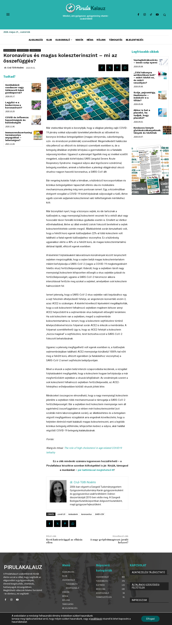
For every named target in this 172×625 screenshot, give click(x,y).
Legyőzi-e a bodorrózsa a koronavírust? (13, 105)
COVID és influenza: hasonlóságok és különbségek (17, 120)
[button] (164, 15)
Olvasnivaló (9, 50)
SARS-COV (99, 514)
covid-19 (61, 514)
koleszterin (73, 514)
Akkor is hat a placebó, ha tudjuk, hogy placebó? (142, 114)
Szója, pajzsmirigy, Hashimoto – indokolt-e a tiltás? (145, 96)
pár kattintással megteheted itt (96, 470)
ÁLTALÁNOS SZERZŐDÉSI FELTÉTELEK (145, 586)
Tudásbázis (23, 50)
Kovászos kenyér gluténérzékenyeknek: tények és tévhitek (147, 130)
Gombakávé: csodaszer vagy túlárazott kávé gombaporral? (14, 89)
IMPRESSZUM (139, 600)
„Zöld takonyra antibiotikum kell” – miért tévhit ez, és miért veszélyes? (145, 77)
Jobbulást (35, 50)
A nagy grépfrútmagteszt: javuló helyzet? (109, 541)
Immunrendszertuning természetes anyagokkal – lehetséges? (18, 136)
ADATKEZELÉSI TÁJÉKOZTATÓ (148, 572)
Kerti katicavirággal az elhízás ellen (64, 541)
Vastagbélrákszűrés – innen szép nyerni (146, 61)
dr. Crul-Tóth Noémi (14, 67)
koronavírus (86, 514)
